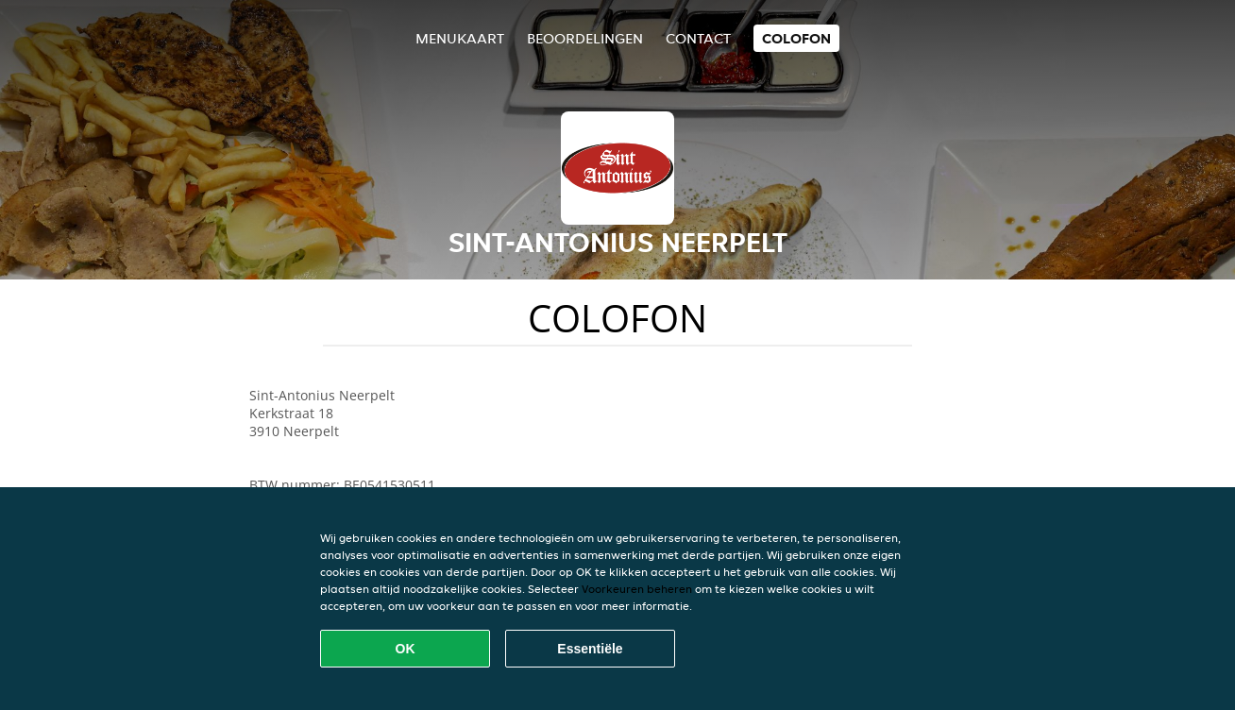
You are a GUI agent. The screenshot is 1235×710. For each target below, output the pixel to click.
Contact (698, 38)
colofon (796, 38)
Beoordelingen (585, 38)
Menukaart (459, 38)
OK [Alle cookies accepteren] (405, 648)
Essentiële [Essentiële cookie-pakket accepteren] (589, 648)
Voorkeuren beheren (637, 589)
